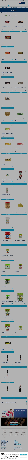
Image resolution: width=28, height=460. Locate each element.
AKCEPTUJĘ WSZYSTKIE (23, 454)
